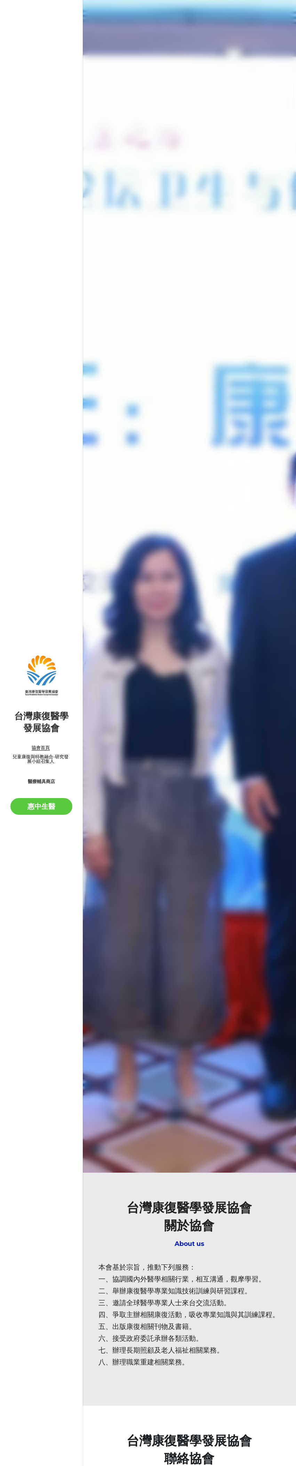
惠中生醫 (41, 806)
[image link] (41, 675)
